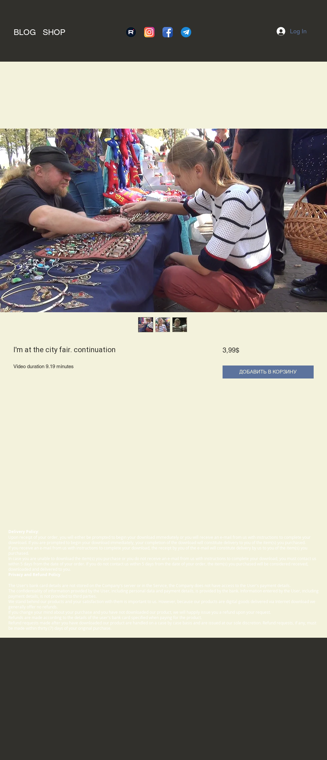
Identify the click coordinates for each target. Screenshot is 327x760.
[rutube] (131, 32)
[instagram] (149, 32)
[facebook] (167, 32)
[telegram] (186, 32)
